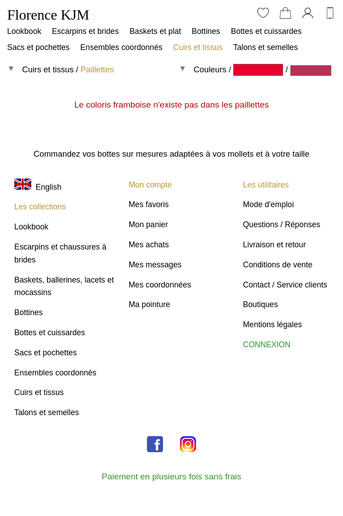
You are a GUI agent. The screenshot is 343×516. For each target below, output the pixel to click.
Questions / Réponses (281, 224)
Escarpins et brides (85, 31)
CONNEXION (267, 344)
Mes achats (149, 244)
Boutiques (260, 304)
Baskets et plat (155, 31)
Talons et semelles (265, 47)
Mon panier (148, 224)
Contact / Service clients (285, 284)
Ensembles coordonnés (121, 47)
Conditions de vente (278, 264)
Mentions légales (272, 324)
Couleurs (209, 69)
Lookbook (24, 31)
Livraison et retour (274, 244)
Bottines (206, 31)
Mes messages (155, 264)
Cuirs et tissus (197, 47)
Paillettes (97, 69)
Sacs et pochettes (38, 47)
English (37, 187)
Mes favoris (149, 204)
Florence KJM (48, 15)
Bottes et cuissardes (266, 31)
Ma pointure (149, 304)
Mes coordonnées (160, 284)
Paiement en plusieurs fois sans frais (171, 476)
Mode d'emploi (268, 204)
